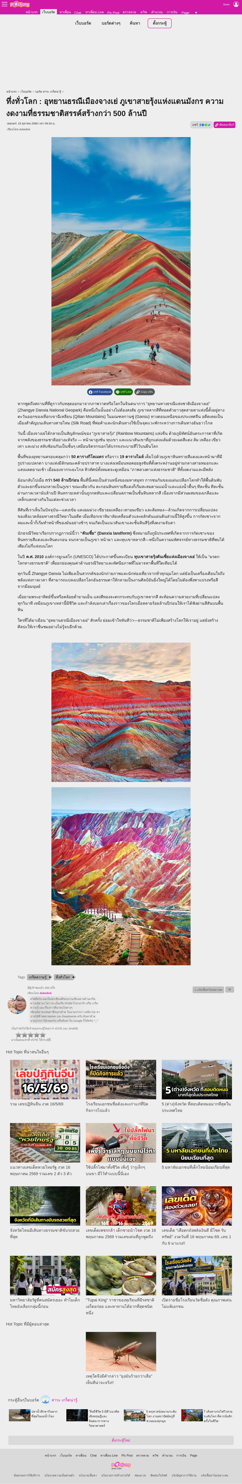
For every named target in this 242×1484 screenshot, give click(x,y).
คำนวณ (157, 12)
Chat (77, 13)
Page (185, 13)
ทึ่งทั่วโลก (63, 977)
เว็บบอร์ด (48, 12)
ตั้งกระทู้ (160, 23)
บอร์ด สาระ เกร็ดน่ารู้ (48, 91)
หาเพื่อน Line (94, 12)
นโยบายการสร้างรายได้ (115, 1475)
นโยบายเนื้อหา (88, 1475)
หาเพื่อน (65, 12)
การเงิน (172, 12)
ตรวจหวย (129, 12)
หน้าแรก (32, 12)
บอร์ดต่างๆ (111, 23)
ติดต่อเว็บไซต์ (158, 1475)
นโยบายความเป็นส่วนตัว (59, 1475)
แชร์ (201, 125)
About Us (140, 1475)
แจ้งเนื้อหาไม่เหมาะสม (214, 1475)
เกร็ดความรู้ (38, 977)
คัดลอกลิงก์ (224, 125)
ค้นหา (135, 23)
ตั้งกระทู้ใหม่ (121, 1441)
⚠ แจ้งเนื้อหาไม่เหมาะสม (208, 990)
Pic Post (113, 13)
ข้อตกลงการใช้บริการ (27, 1475)
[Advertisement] (121, 59)
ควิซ (143, 12)
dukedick (24, 129)
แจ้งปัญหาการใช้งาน (184, 1475)
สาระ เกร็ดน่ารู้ (58, 1400)
